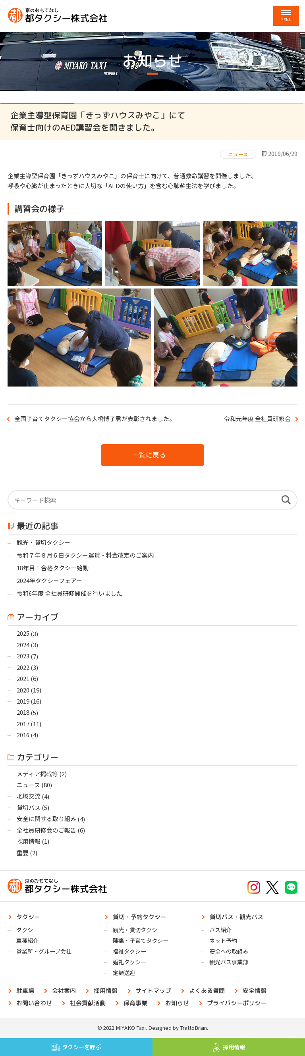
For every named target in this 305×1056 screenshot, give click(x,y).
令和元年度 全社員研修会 (257, 418)
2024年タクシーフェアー (49, 581)
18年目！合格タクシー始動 (53, 568)
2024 (23, 645)
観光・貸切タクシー (43, 543)
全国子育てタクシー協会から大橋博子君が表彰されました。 (94, 418)
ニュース (238, 154)
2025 (23, 634)
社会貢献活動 (88, 1004)
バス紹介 (220, 931)
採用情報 (29, 842)
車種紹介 (27, 941)
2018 (23, 713)
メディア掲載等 (37, 774)
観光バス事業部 (228, 963)
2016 (23, 736)
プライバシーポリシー (237, 1004)
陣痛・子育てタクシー (140, 941)
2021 (23, 679)
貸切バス (29, 808)
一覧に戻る (149, 455)
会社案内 (64, 991)
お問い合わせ (34, 1004)
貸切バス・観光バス (236, 917)
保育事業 (136, 1004)
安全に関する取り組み (46, 820)
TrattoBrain (193, 1029)
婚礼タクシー (129, 963)
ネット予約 (223, 941)
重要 (23, 854)
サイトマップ (154, 991)
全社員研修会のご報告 (46, 831)
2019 (23, 702)
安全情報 (255, 991)
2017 (23, 724)
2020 (23, 691)
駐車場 (26, 991)
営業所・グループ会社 (43, 952)
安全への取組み (228, 952)
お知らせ (177, 1004)
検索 (286, 500)
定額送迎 (124, 974)
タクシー (29, 917)
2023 (23, 656)
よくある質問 (207, 991)
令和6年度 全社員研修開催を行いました (69, 594)
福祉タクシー (129, 952)
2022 (23, 668)
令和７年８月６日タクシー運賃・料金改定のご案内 (85, 555)
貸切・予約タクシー (140, 917)
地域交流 (29, 797)
